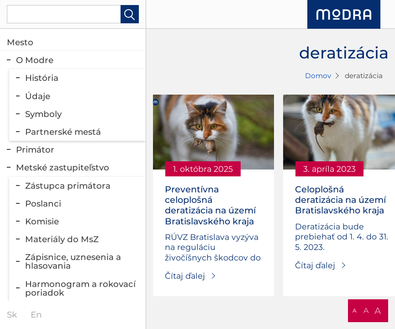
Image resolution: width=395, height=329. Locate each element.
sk (12, 314)
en (36, 314)
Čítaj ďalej (185, 276)
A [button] (355, 310)
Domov (318, 75)
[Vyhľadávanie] (73, 14)
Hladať (130, 14)
